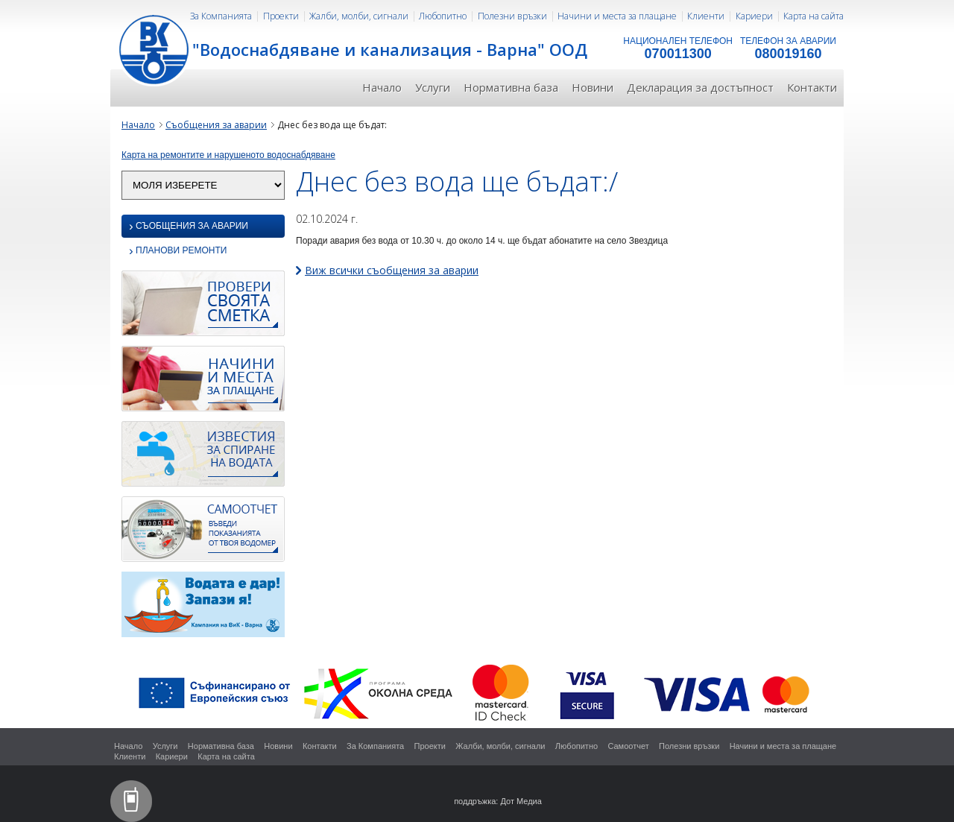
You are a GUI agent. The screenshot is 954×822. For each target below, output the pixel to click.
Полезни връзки (512, 16)
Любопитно (443, 16)
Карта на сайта (813, 16)
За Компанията (221, 16)
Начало (382, 87)
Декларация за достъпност (700, 87)
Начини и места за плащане (617, 16)
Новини (592, 87)
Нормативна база (511, 87)
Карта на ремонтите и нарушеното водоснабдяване (228, 155)
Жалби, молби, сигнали (358, 16)
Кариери (754, 16)
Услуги (432, 87)
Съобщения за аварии (216, 124)
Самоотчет (627, 746)
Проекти (281, 16)
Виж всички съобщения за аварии (391, 270)
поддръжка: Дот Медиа (498, 801)
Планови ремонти (178, 251)
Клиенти (705, 16)
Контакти (812, 87)
